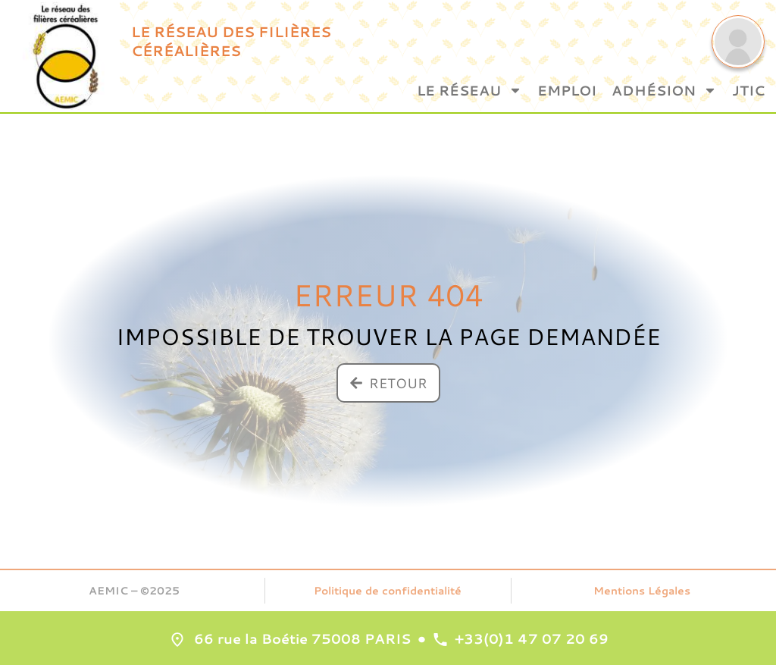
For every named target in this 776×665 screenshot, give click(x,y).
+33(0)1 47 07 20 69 (532, 638)
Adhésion (664, 90)
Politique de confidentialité (388, 590)
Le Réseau (469, 90)
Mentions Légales (641, 590)
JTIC (748, 90)
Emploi (566, 90)
